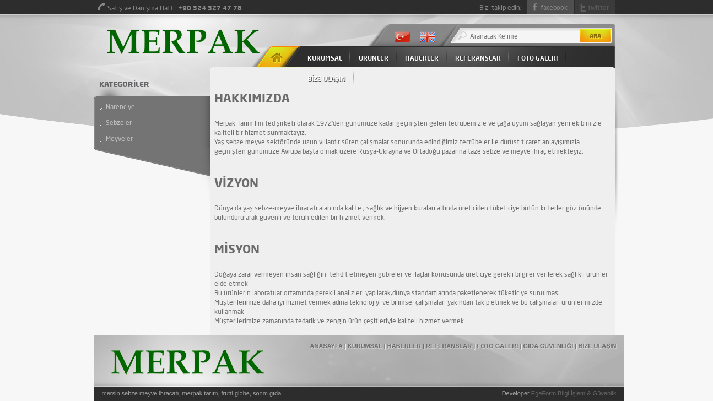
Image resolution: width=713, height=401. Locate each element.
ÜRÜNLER (373, 58)
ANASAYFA (326, 346)
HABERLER (422, 58)
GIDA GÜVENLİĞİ (548, 346)
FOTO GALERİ (537, 58)
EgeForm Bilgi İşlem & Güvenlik (574, 393)
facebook (554, 7)
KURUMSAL (324, 58)
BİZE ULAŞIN (326, 78)
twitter (598, 7)
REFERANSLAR (478, 58)
